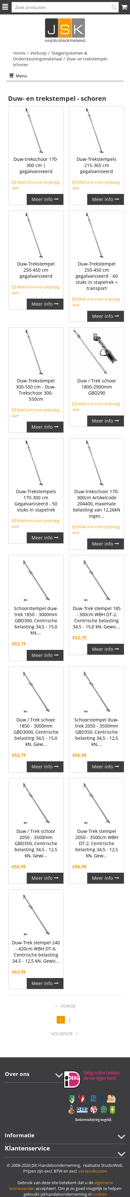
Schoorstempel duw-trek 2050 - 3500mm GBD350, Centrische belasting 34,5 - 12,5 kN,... (96, 732)
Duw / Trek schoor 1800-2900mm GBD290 (96, 387)
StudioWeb (111, 1165)
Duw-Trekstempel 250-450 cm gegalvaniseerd (36, 270)
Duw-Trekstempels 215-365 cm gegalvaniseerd (96, 165)
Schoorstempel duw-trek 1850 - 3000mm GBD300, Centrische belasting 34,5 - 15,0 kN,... (36, 620)
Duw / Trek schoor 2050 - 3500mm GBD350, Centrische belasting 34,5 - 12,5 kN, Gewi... (35, 843)
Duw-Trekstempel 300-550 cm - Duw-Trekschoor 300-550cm (36, 390)
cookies (99, 1194)
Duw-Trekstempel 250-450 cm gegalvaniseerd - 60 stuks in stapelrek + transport (97, 276)
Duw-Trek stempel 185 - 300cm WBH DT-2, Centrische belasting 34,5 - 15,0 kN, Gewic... (97, 617)
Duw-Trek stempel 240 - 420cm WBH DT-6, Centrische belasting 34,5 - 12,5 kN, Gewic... (36, 951)
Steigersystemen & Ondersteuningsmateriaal (50, 56)
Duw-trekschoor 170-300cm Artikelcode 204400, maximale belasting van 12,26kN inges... (96, 503)
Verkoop (38, 53)
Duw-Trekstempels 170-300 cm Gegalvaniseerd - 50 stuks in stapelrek (35, 500)
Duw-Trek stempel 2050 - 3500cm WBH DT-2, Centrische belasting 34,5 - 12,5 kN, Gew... (96, 843)
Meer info (45, 199)
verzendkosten (93, 1171)
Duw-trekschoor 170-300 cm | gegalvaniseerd (36, 165)
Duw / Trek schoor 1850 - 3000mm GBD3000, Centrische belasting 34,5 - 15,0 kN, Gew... (36, 732)
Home (19, 53)
